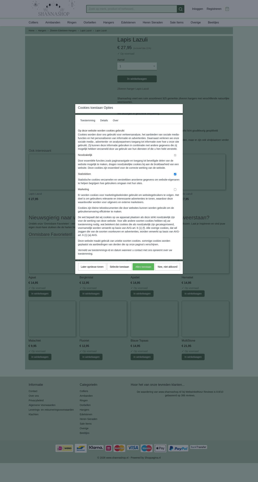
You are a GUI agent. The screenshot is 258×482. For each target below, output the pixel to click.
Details (104, 127)
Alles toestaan (143, 273)
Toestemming (87, 127)
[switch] (175, 162)
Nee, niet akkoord (167, 273)
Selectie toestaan (119, 273)
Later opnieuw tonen (92, 273)
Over (115, 127)
